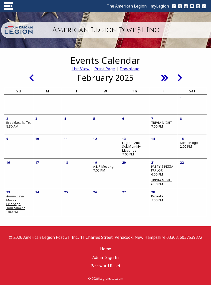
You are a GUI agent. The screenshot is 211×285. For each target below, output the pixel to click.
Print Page (104, 69)
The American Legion (127, 6)
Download (129, 69)
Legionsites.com (111, 278)
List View (81, 69)
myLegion (160, 6)
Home (105, 249)
